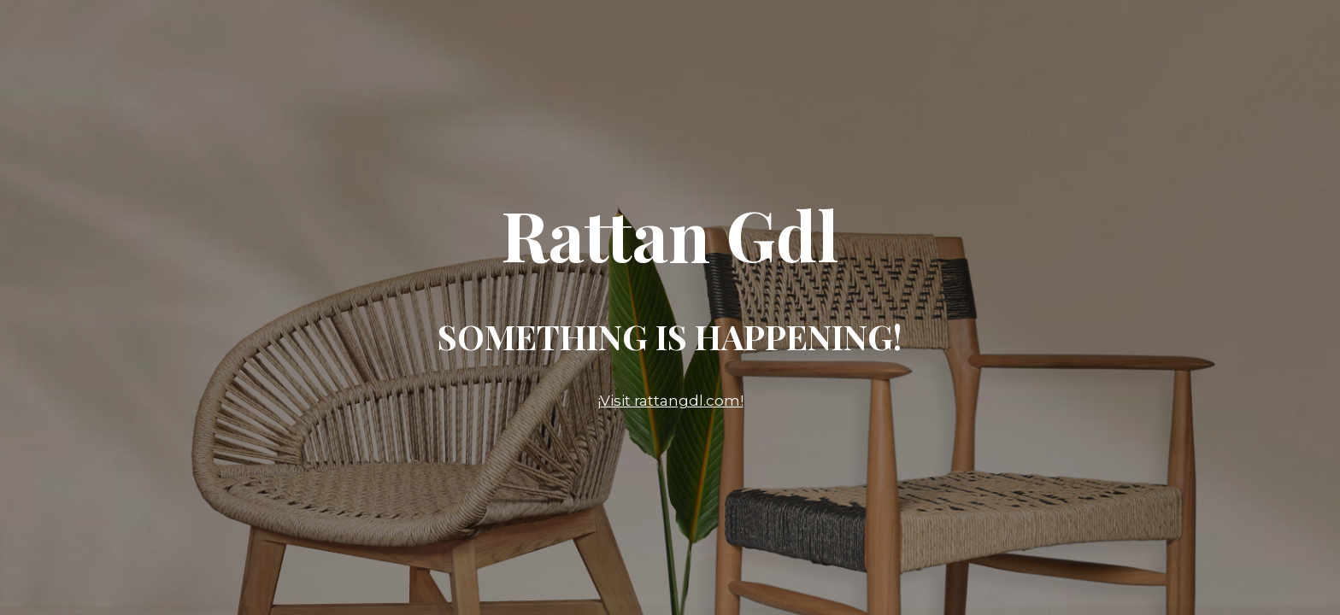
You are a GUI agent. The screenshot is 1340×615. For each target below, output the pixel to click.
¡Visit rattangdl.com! (670, 400)
